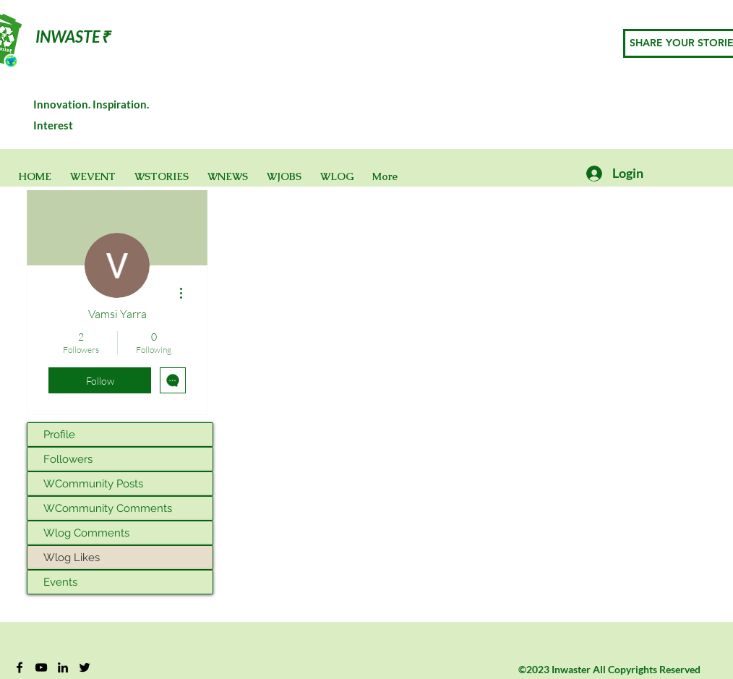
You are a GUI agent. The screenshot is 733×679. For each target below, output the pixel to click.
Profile (59, 434)
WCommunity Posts (93, 483)
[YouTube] (41, 667)
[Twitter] (84, 667)
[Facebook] (19, 667)
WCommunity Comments (107, 508)
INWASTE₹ (73, 36)
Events (60, 582)
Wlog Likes (71, 557)
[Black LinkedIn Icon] (63, 667)
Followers (68, 459)
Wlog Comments (86, 532)
